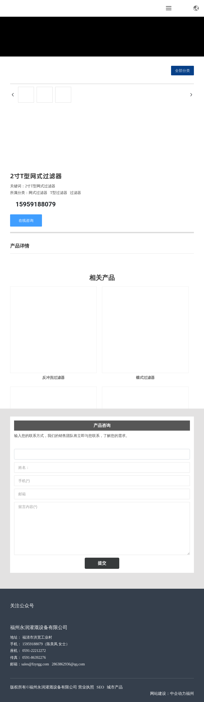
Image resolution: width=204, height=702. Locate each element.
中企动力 (178, 693)
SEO (100, 687)
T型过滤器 (58, 193)
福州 (190, 693)
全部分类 (182, 70)
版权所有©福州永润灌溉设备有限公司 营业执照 (52, 687)
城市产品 (115, 687)
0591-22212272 (34, 651)
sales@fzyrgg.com (35, 664)
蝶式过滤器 (145, 378)
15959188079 (35, 204)
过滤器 (75, 193)
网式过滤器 (38, 193)
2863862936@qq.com (68, 664)
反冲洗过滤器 (53, 378)
